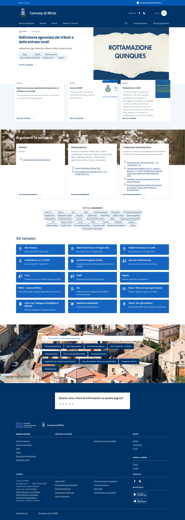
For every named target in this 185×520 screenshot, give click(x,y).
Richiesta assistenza (63, 488)
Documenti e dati (22, 460)
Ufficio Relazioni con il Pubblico (28, 492)
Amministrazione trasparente (105, 481)
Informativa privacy (101, 485)
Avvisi (135, 448)
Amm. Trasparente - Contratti (120, 346)
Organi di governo (23, 441)
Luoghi (135, 468)
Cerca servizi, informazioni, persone (64, 338)
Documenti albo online (53, 346)
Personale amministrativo (26, 456)
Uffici (18, 448)
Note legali (98, 488)
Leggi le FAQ (60, 481)
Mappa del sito (21, 513)
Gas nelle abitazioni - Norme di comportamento (99, 361)
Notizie (135, 441)
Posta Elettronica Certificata (27, 494)
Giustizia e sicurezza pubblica (105, 441)
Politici (18, 452)
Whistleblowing (50, 369)
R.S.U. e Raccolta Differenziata (74, 354)
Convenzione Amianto (98, 354)
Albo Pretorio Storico (74, 346)
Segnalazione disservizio (64, 492)
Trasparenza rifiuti (51, 354)
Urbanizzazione (140, 23)
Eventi (135, 464)
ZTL (126, 23)
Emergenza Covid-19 (129, 361)
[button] (150, 3)
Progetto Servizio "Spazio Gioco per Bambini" (60, 361)
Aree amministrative (24, 444)
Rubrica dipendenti (62, 496)
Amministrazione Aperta (95, 346)
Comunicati (137, 444)
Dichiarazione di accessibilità (105, 492)
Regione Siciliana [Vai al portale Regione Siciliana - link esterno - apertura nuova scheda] (24, 3)
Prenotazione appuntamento (66, 485)
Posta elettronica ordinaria (26, 497)
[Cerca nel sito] (164, 13)
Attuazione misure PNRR (48, 513)
